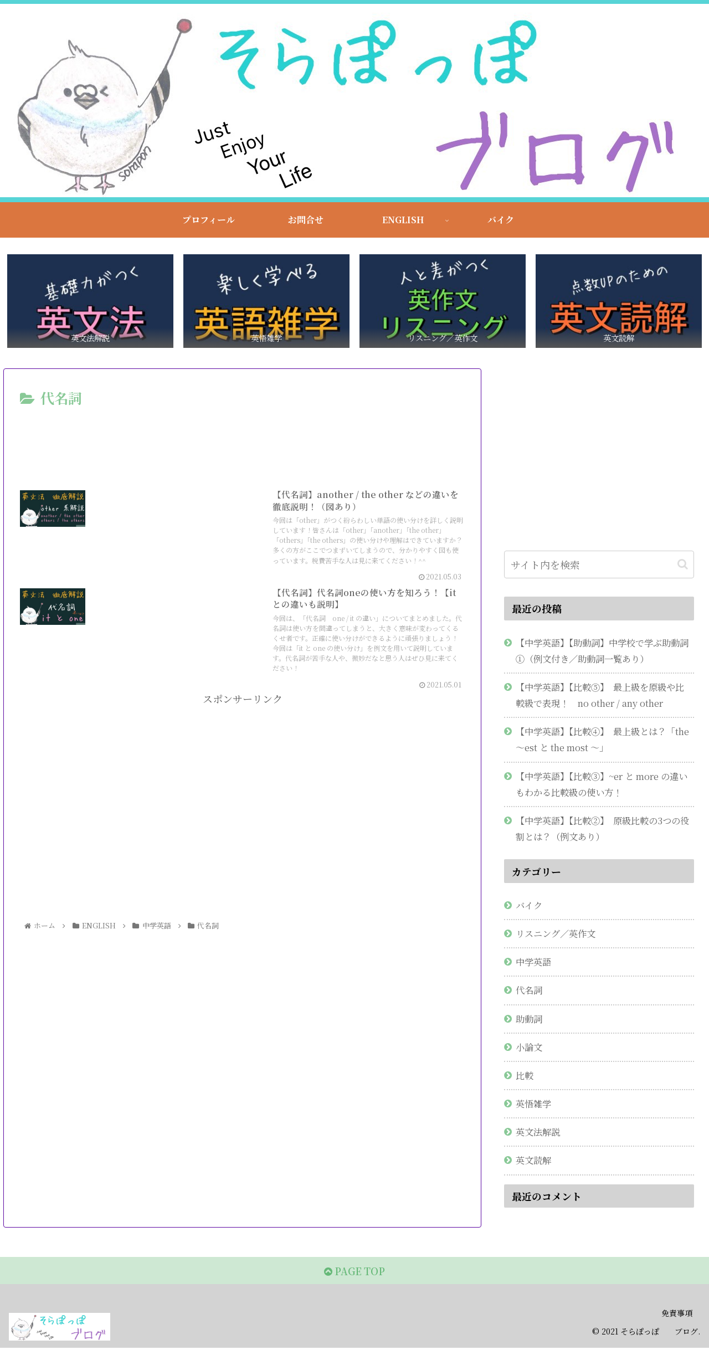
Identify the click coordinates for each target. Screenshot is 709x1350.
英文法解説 (538, 1132)
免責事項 (676, 1315)
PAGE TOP (354, 1273)
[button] (682, 565)
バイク (529, 906)
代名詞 (529, 991)
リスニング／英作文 (555, 934)
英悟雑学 (533, 1104)
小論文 (529, 1048)
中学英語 (533, 962)
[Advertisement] (242, 442)
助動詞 (529, 1019)
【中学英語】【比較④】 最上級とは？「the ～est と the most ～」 (602, 740)
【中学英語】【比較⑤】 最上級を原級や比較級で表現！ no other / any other (600, 696)
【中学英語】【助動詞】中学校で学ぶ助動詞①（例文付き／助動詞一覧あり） (602, 651)
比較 (524, 1076)
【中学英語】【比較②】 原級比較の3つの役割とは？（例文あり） (602, 829)
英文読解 (533, 1161)
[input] (599, 566)
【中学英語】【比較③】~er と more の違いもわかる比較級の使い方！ (601, 785)
